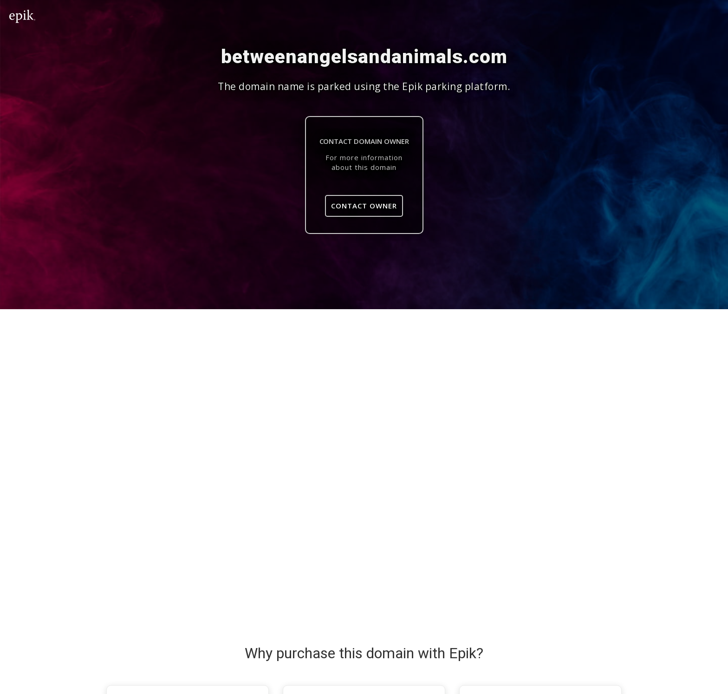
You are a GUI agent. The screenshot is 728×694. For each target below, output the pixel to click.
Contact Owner (364, 205)
